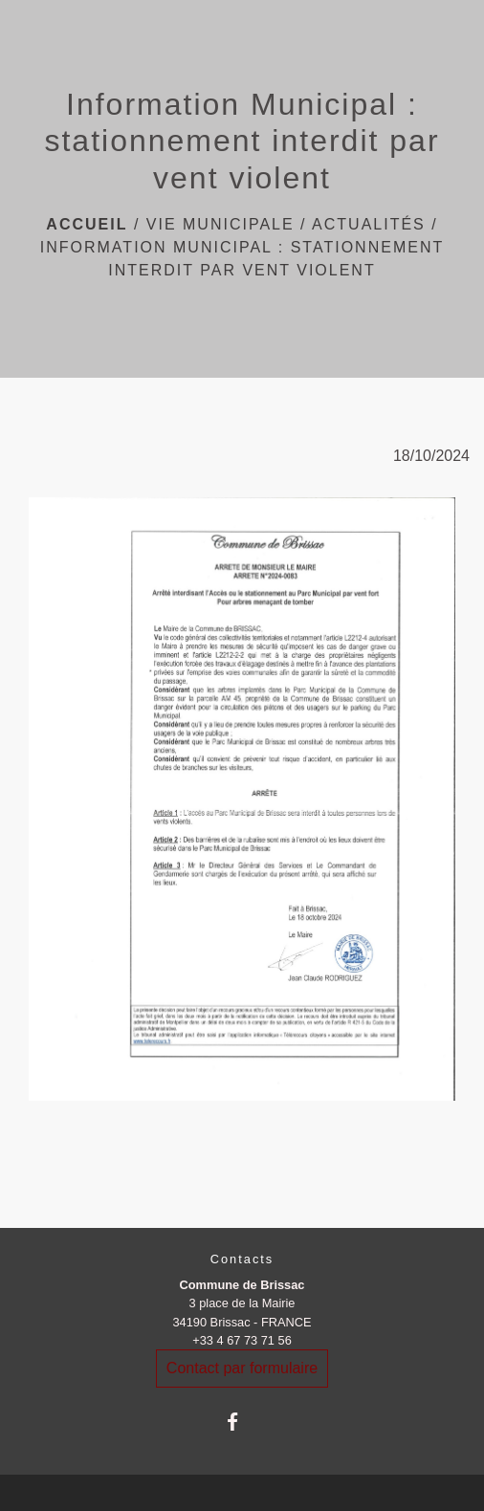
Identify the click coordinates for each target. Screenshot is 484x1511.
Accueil (86, 224)
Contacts (242, 1259)
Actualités (369, 224)
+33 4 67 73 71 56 (242, 1340)
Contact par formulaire (242, 1368)
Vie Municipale (220, 224)
